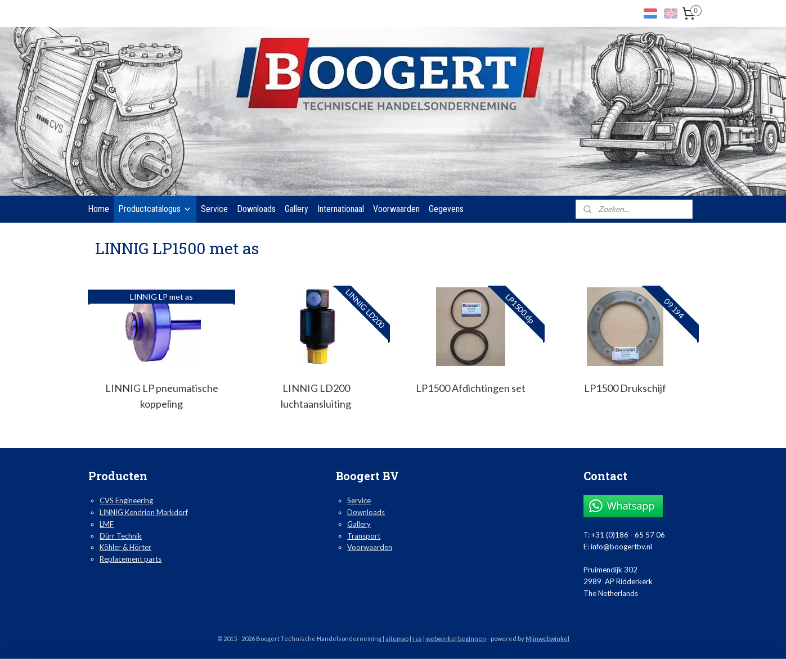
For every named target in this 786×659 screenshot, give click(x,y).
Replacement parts (130, 558)
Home (98, 209)
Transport (363, 535)
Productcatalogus (155, 209)
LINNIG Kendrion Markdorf (144, 512)
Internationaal (340, 209)
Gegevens (446, 209)
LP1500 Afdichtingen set (470, 388)
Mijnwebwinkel (547, 638)
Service (214, 209)
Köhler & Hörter (125, 547)
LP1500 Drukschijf (624, 388)
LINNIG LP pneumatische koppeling (161, 396)
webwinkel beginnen (456, 638)
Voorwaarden (396, 209)
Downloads (256, 209)
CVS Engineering (126, 500)
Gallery (296, 209)
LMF (107, 524)
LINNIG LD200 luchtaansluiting (316, 396)
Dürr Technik (121, 535)
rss (417, 638)
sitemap (396, 638)
